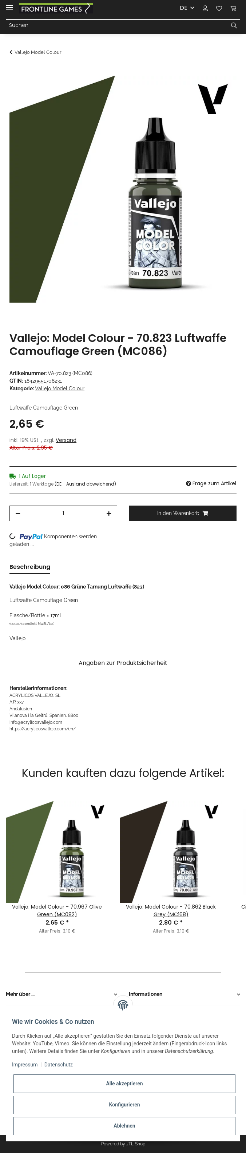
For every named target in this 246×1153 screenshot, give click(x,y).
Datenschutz (58, 1065)
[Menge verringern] (18, 513)
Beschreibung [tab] (29, 567)
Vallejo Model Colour (59, 388)
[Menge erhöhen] (109, 513)
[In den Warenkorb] (15, 72)
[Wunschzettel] (219, 8)
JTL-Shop (135, 1143)
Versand (66, 440)
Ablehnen (124, 1126)
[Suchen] (117, 25)
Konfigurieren (124, 1105)
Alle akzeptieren (124, 1083)
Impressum (24, 1065)
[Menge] (63, 513)
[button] (205, 8)
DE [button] (183, 8)
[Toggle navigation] (9, 4)
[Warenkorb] (233, 8)
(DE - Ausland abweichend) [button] (85, 484)
